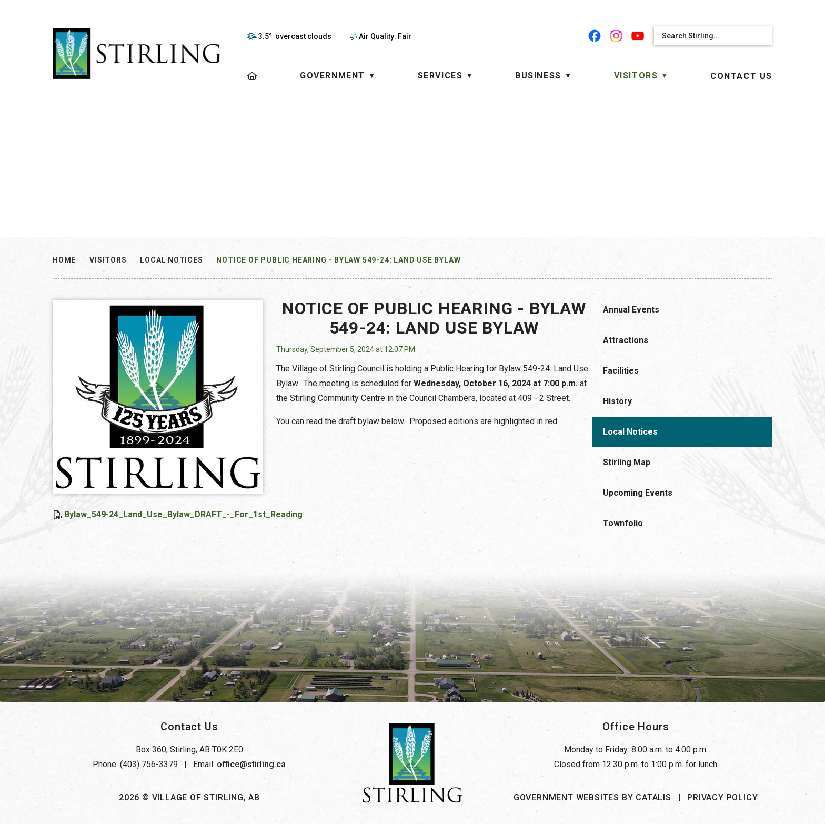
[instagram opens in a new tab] (616, 35)
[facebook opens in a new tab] (594, 35)
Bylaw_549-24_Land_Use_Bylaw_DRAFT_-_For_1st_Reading (384, 514)
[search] (704, 35)
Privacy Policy (722, 797)
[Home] (252, 76)
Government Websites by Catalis (592, 797)
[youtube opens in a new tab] (638, 35)
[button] (761, 36)
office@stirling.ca (251, 764)
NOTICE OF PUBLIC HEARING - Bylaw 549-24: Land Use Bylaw (338, 260)
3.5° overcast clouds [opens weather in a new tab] (294, 36)
